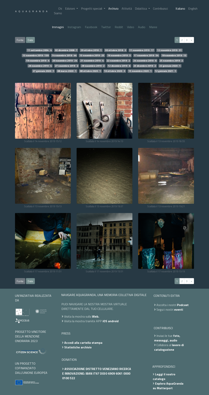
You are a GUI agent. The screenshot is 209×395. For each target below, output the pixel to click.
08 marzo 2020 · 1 (66, 71)
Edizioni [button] (70, 8)
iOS (105, 321)
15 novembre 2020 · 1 (140, 71)
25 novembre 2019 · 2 (171, 60)
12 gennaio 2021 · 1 (165, 71)
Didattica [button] (141, 8)
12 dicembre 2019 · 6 (119, 66)
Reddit (119, 27)
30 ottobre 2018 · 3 (115, 50)
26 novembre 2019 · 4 (40, 66)
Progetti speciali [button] (92, 8)
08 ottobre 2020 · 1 (90, 71)
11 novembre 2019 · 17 (141, 50)
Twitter (106, 27)
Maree (153, 27)
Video (130, 27)
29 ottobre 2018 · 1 (91, 50)
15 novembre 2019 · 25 (92, 55)
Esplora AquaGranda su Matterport (168, 385)
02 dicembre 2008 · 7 (66, 50)
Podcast (183, 305)
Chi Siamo (58, 10)
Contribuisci (160, 8)
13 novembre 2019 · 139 (35, 55)
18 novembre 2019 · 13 (174, 55)
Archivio (113, 8)
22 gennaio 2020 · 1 (170, 66)
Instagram (74, 27)
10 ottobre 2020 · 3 (114, 71)
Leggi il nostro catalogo (164, 376)
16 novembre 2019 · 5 (119, 55)
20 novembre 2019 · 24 (65, 60)
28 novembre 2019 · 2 (92, 66)
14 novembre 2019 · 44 (64, 55)
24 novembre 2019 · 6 (144, 60)
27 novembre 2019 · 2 (66, 66)
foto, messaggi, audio (167, 338)
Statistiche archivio (78, 347)
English (192, 8)
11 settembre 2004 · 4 (39, 50)
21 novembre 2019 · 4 (92, 60)
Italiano (180, 8)
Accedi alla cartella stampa (83, 342)
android (113, 321)
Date (30, 40)
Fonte (20, 40)
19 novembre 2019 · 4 (37, 60)
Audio (141, 27)
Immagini (58, 27)
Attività (127, 8)
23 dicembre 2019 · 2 (145, 66)
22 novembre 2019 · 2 (118, 60)
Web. (95, 316)
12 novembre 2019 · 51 (169, 50)
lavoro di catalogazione (169, 347)
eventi (178, 309)
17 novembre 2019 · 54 (146, 55)
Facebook (91, 27)
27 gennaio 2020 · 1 (43, 71)
